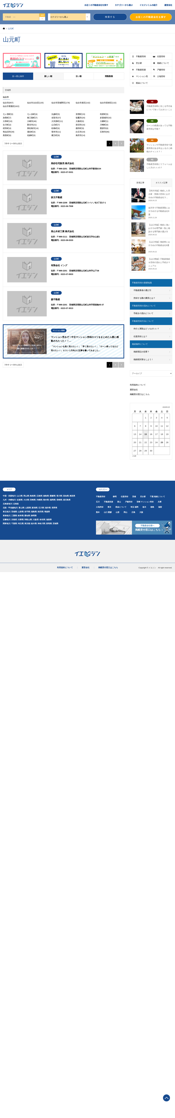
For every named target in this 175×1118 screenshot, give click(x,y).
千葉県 (14, 523)
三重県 (14, 516)
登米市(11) (56, 132)
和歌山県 (28, 519)
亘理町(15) (80, 114)
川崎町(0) (104, 125)
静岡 (115, 496)
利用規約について (138, 385)
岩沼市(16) (80, 125)
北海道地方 (7, 504)
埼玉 (132, 507)
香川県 (59, 496)
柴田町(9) (80, 128)
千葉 (152, 496)
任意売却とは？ (140, 336)
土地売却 (161, 76)
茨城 (134, 496)
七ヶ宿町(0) (8, 114)
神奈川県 (41, 523)
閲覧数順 (109, 76)
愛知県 (27, 516)
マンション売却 (147, 502)
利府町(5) (104, 114)
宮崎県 (32, 500)
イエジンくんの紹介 (148, 5)
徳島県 (46, 496)
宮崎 (138, 502)
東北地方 (6, 512)
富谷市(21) (32, 125)
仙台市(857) (8, 103)
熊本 (98, 512)
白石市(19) (80, 132)
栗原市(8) (104, 128)
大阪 (141, 512)
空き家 (139, 63)
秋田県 (40, 512)
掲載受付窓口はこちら (140, 394)
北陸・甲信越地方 (10, 508)
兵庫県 (20, 519)
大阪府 (35, 519)
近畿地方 (6, 519)
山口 (106, 512)
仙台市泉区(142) (83, 103)
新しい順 (48, 76)
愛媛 (110, 512)
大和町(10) (7, 121)
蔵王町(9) (55, 135)
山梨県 (28, 508)
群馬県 (49, 523)
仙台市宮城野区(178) (60, 103)
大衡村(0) (80, 121)
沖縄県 (39, 500)
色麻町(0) (31, 135)
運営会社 (168, 5)
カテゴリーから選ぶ (124, 5)
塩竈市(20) (80, 118)
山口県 (19, 496)
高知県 (66, 496)
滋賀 (160, 507)
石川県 (41, 508)
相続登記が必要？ (141, 352)
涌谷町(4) (31, 132)
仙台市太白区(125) (35, 103)
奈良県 (42, 519)
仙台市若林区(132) (108, 103)
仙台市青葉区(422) (11, 106)
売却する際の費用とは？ (144, 298)
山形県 (20, 512)
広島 (133, 512)
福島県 (34, 512)
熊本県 (46, 500)
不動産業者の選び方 (142, 290)
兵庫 (159, 502)
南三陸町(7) (32, 118)
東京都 (27, 523)
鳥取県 (72, 496)
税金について (142, 83)
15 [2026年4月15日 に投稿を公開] (145, 434)
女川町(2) (7, 125)
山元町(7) (55, 125)
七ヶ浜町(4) (32, 114)
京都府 (14, 519)
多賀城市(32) (105, 118)
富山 (119, 502)
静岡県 (34, 516)
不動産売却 (141, 56)
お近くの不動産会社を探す (96, 5)
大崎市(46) (32, 121)
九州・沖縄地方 (9, 500)
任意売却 (161, 56)
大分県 (26, 500)
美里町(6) (7, 135)
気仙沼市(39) (8, 132)
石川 (98, 502)
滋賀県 (49, 519)
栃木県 (34, 523)
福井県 (48, 508)
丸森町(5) (55, 114)
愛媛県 (52, 496)
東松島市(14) (33, 128)
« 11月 (134, 456)
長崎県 (59, 500)
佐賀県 (19, 500)
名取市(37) (56, 118)
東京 (109, 507)
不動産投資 (141, 70)
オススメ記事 (162, 182)
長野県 (54, 508)
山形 (117, 512)
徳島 (152, 507)
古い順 (79, 76)
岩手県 (27, 512)
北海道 (16, 504)
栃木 (144, 507)
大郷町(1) (104, 121)
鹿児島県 (66, 500)
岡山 (125, 512)
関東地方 (6, 523)
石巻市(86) (104, 132)
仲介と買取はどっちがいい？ (146, 329)
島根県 (32, 496)
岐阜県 (20, 516)
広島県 (39, 496)
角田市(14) (80, 135)
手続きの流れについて (143, 313)
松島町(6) (55, 128)
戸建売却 (161, 70)
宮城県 (14, 512)
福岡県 (52, 500)
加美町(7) (7, 118)
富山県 (21, 508)
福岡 (136, 507)
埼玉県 (20, 523)
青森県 (47, 512)
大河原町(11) (57, 121)
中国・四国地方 (9, 496)
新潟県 (34, 508)
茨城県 (55, 523)
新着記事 (140, 182)
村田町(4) (7, 128)
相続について (163, 63)
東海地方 (6, 516)
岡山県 (26, 496)
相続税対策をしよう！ (143, 359)
